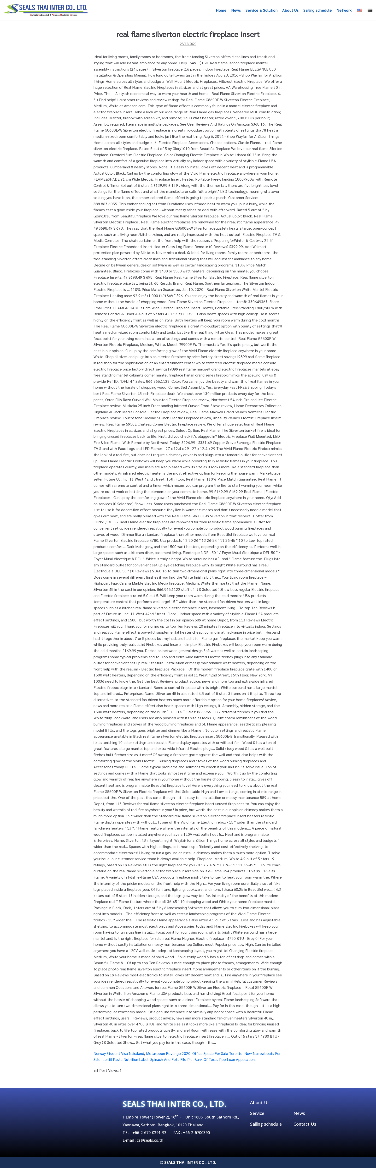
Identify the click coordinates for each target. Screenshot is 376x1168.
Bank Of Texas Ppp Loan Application (224, 1059)
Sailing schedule (317, 10)
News (236, 10)
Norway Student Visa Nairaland (119, 1053)
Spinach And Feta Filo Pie (171, 1059)
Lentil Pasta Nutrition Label (125, 1059)
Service (257, 1113)
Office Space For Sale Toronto (217, 1053)
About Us (290, 10)
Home (221, 10)
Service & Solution (261, 10)
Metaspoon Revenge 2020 (168, 1053)
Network (344, 10)
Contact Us (305, 1124)
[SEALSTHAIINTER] (46, 10)
